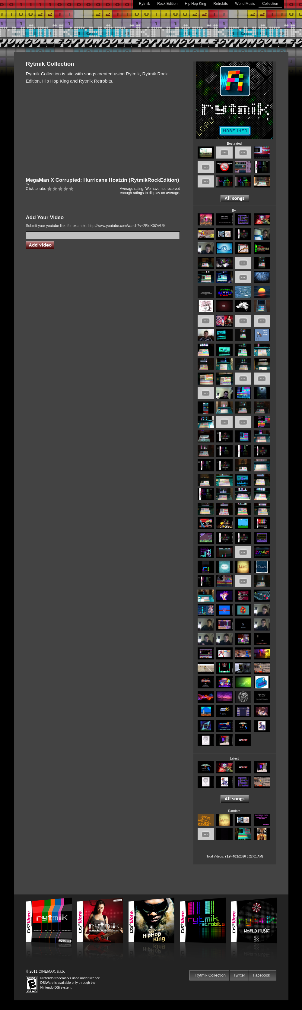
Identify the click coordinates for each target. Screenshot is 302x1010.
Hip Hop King (195, 4)
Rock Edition (167, 4)
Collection (270, 4)
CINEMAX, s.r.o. (52, 971)
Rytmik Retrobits (95, 80)
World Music (245, 4)
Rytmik (144, 4)
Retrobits (220, 4)
